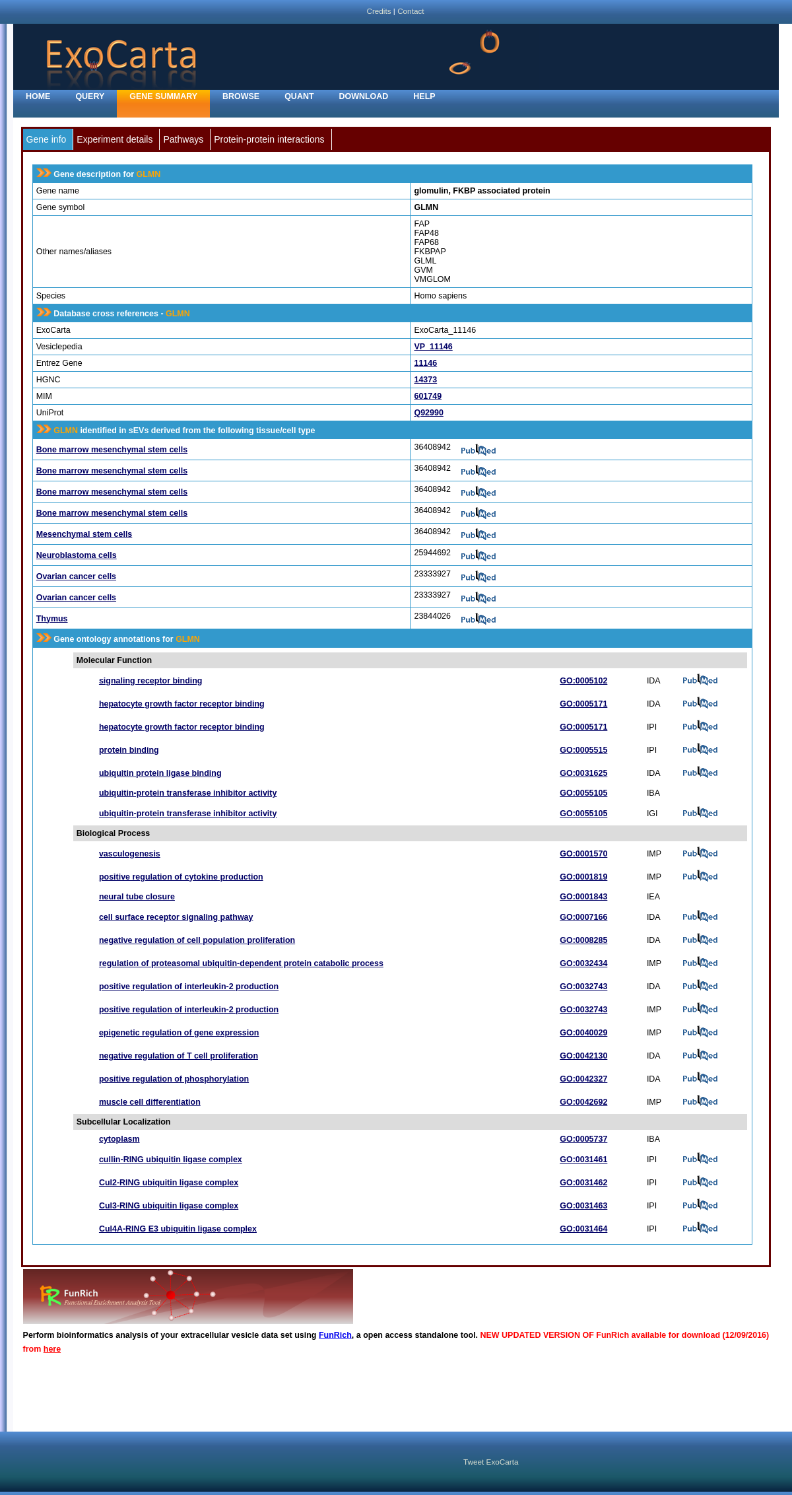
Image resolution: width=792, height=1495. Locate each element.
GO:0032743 (583, 986)
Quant (299, 96)
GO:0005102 (583, 680)
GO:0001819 (583, 877)
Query (89, 96)
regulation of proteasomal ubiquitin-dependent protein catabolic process (241, 963)
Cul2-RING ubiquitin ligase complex (168, 1182)
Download (364, 96)
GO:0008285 (583, 940)
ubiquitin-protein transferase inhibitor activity (188, 793)
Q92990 (428, 412)
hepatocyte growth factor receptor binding (182, 704)
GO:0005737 (583, 1139)
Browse (240, 96)
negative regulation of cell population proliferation (197, 940)
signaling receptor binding (151, 680)
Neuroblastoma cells (76, 555)
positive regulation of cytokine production (181, 877)
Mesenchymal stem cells (84, 534)
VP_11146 (433, 346)
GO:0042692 (583, 1102)
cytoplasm (119, 1139)
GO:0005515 (583, 750)
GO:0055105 (583, 793)
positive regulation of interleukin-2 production (189, 986)
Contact (410, 11)
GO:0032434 (583, 963)
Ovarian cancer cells (76, 576)
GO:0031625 (583, 773)
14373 (425, 379)
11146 (425, 363)
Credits (378, 11)
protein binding (129, 750)
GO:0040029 (583, 1032)
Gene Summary (163, 96)
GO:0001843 (583, 896)
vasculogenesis (129, 853)
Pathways (183, 139)
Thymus (52, 618)
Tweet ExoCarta (490, 1461)
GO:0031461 (583, 1159)
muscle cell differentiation (150, 1102)
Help (424, 96)
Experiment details (114, 139)
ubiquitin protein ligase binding (160, 773)
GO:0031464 (583, 1229)
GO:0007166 (583, 917)
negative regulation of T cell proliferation (178, 1055)
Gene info (46, 139)
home (38, 96)
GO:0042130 (583, 1055)
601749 (428, 396)
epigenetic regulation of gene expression (179, 1032)
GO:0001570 (583, 853)
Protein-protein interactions (269, 139)
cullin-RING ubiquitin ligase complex (170, 1159)
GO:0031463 (583, 1205)
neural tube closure (137, 896)
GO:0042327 (583, 1079)
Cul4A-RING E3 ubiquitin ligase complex (178, 1229)
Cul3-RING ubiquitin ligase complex (168, 1205)
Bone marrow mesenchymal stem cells (111, 449)
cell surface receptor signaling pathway (176, 917)
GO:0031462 (583, 1182)
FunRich (335, 1335)
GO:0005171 (583, 704)
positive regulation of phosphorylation (174, 1079)
